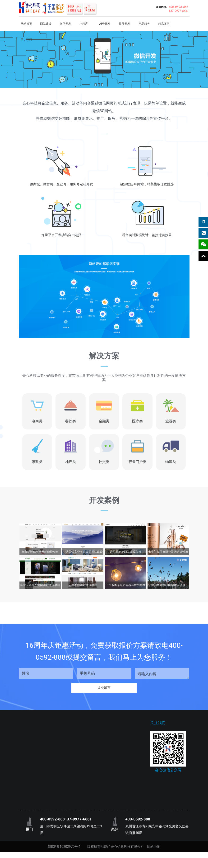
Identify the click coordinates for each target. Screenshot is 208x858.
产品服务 (144, 23)
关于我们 (26, 39)
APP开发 (104, 23)
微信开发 (65, 23)
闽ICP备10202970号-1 (64, 848)
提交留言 (104, 689)
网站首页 (26, 23)
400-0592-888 (52, 820)
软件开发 (124, 23)
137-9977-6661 (78, 820)
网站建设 (45, 23)
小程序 (83, 23)
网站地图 (153, 848)
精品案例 (164, 23)
